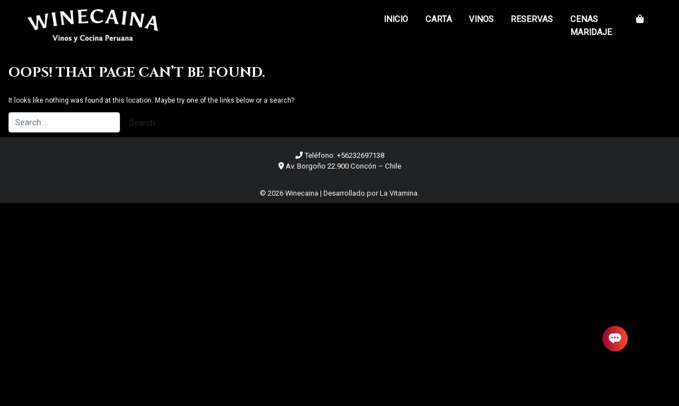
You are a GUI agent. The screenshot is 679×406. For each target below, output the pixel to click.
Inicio (396, 19)
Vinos (481, 19)
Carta (438, 19)
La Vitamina (399, 193)
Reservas (532, 19)
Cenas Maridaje (591, 25)
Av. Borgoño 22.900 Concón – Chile (343, 166)
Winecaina (301, 193)
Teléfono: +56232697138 (344, 155)
